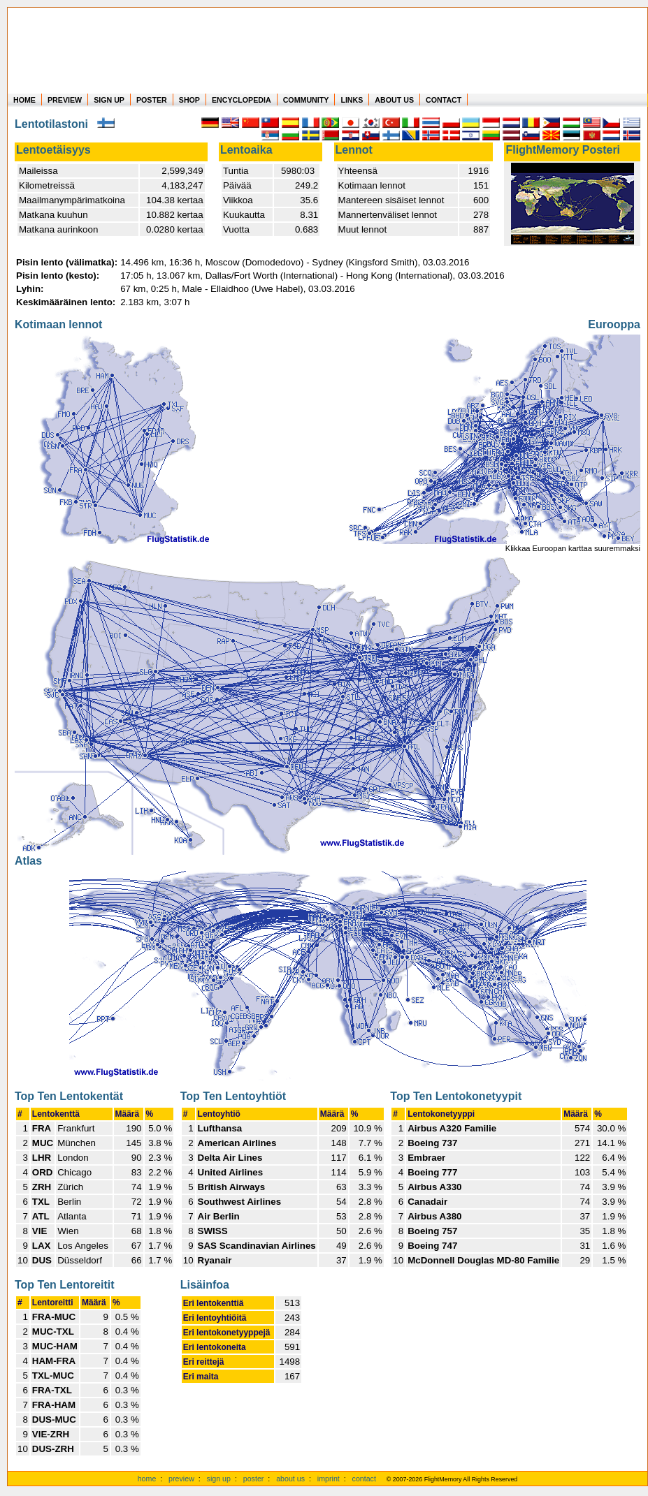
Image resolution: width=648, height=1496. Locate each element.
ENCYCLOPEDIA (241, 100)
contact (364, 1478)
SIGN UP (109, 100)
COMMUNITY (306, 100)
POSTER (151, 100)
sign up (219, 1478)
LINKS (351, 100)
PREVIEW (65, 100)
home (147, 1478)
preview (181, 1478)
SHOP (189, 100)
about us (290, 1478)
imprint (328, 1478)
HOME (24, 100)
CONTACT (443, 100)
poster (253, 1478)
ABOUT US (394, 100)
